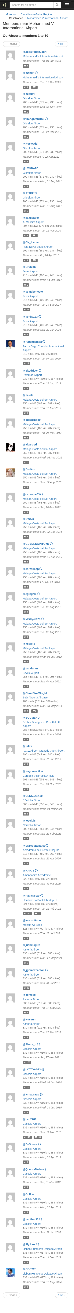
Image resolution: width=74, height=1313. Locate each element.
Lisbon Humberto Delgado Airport (42, 1248)
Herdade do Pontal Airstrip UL (40, 900)
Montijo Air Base (32, 924)
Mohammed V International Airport (47, 18)
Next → (61, 44)
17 (26, 1087)
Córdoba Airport (32, 800)
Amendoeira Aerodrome (37, 875)
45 (26, 988)
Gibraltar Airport (32, 98)
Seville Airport (31, 673)
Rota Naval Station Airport (38, 246)
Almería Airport (31, 949)
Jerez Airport (30, 271)
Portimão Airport (32, 374)
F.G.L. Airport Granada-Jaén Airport (43, 750)
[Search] (57, 5)
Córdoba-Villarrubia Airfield (38, 775)
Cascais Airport (32, 1048)
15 (26, 363)
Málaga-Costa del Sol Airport (40, 399)
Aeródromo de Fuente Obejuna (41, 850)
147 (27, 1137)
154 (38, 1137)
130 (27, 913)
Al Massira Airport (33, 222)
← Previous (11, 44)
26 (26, 309)
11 (37, 913)
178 (27, 1062)
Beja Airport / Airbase (35, 697)
